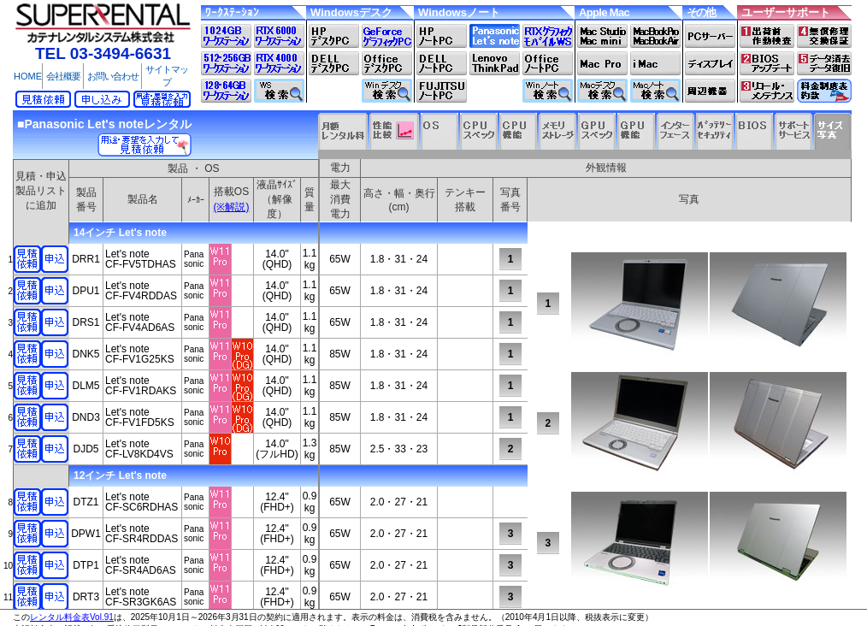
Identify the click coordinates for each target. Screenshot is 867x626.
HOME (28, 76)
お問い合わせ (113, 76)
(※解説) (232, 207)
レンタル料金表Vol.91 (72, 617)
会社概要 (63, 76)
